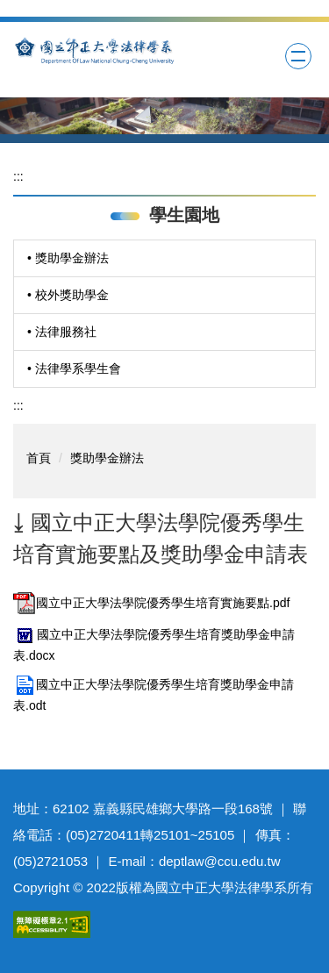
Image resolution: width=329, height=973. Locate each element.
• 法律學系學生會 (74, 368)
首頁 (38, 458)
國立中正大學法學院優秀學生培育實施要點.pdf (151, 603)
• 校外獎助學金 (68, 295)
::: (18, 176)
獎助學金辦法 (107, 458)
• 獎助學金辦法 (68, 258)
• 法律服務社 (62, 332)
